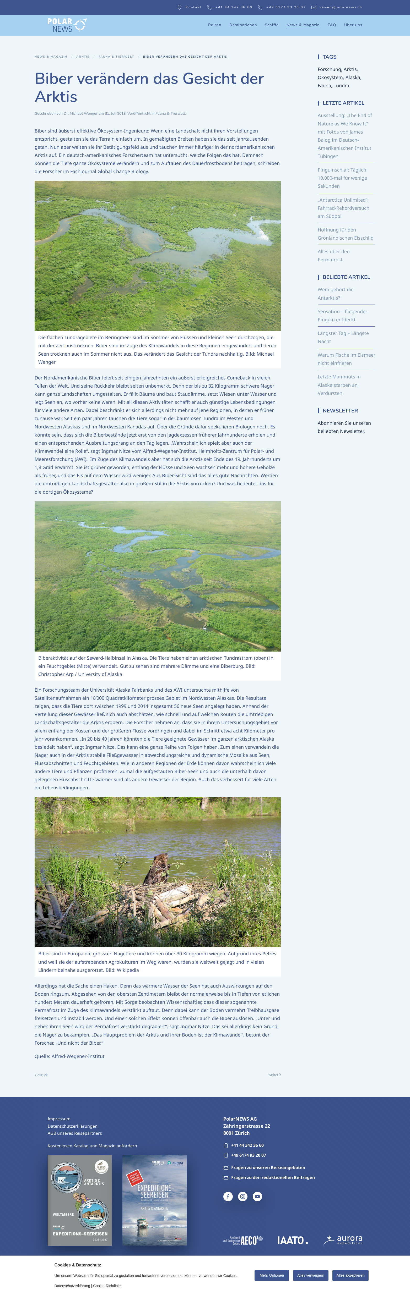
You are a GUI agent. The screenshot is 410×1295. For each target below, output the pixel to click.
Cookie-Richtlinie (107, 1286)
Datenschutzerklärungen (73, 1126)
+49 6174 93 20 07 (282, 7)
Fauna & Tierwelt (170, 113)
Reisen (215, 24)
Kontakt (189, 7)
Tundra (341, 85)
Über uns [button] (353, 24)
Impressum (59, 1119)
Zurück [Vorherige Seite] (41, 1074)
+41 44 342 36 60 (229, 7)
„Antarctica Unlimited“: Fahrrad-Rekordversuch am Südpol (343, 208)
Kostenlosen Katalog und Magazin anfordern (92, 1146)
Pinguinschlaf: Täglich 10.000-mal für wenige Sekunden (342, 178)
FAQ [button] (332, 24)
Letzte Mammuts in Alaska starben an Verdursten (339, 384)
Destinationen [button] (243, 24)
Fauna (324, 85)
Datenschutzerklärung (72, 1286)
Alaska (353, 77)
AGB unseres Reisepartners (75, 1133)
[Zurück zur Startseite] (67, 25)
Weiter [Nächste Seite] (274, 1074)
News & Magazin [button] (303, 24)
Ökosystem (330, 77)
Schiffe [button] (272, 24)
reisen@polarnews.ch (336, 7)
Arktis (350, 69)
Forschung (329, 69)
